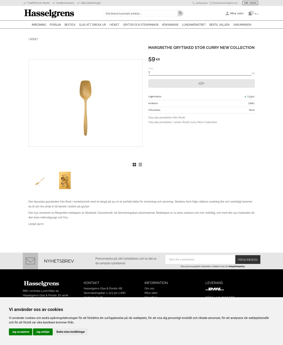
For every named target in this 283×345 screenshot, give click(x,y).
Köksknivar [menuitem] (170, 24)
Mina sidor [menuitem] (237, 13)
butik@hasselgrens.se (224, 3)
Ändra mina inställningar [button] (70, 331)
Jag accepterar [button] (20, 331)
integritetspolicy (237, 264)
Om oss (149, 286)
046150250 (200, 3)
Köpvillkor (151, 295)
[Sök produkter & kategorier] (139, 13)
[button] (134, 164)
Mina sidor (151, 291)
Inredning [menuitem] (39, 24)
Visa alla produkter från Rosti (166, 117)
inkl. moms (249, 2)
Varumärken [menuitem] (242, 24)
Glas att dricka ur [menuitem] (92, 24)
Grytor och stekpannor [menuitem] (140, 24)
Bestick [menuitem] (70, 24)
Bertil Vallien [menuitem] (220, 24)
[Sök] (180, 13)
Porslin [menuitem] (55, 24)
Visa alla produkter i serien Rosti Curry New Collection (182, 122)
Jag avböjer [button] (43, 331)
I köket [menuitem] (114, 24)
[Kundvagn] (252, 13)
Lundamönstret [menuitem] (194, 24)
